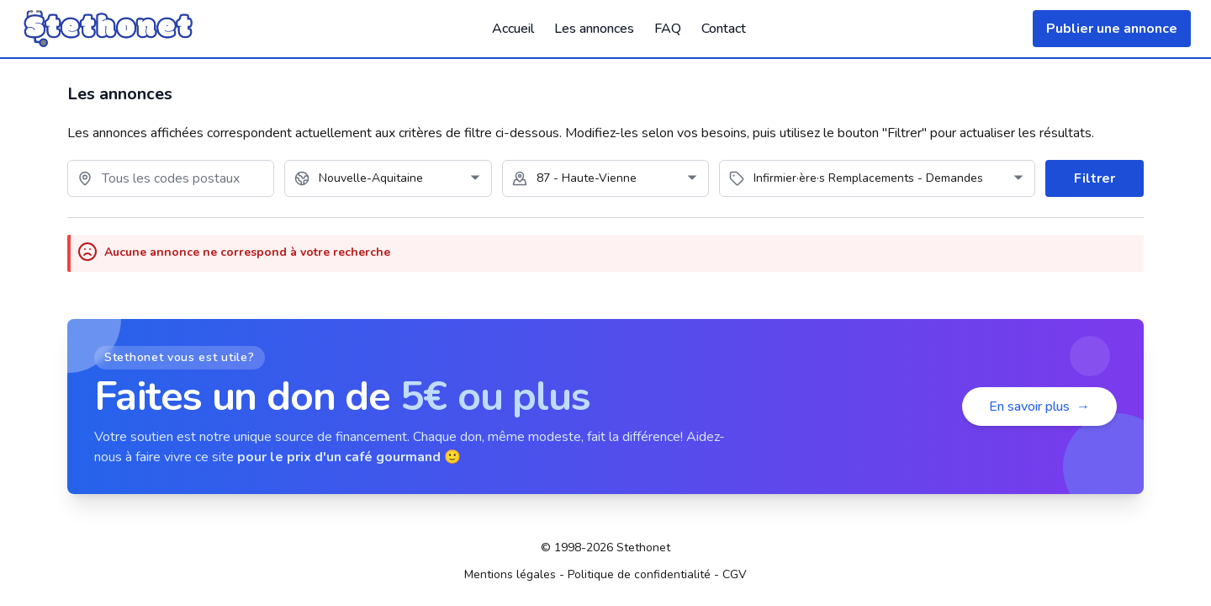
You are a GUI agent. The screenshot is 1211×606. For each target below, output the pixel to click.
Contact (723, 28)
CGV (734, 574)
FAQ (667, 28)
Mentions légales (510, 574)
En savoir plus (1039, 406)
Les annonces (594, 28)
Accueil (513, 28)
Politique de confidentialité (639, 574)
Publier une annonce (1111, 28)
